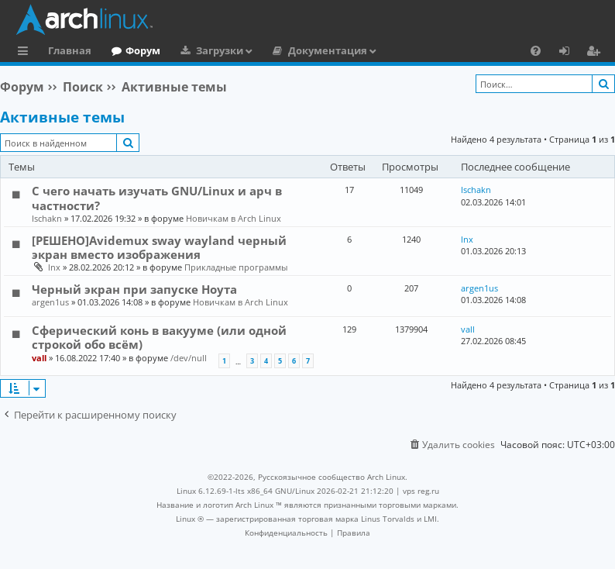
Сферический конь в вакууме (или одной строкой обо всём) (159, 337)
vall (39, 358)
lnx (54, 267)
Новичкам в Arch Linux (233, 218)
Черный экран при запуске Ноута (134, 289)
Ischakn (47, 218)
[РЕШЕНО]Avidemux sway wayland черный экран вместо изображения (159, 247)
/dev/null (188, 358)
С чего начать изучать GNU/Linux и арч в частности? (157, 197)
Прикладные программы (235, 267)
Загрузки (219, 50)
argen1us (50, 302)
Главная (69, 50)
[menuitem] (536, 50)
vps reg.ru (421, 490)
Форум (142, 50)
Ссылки (26, 52)
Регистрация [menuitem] (596, 52)
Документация (327, 50)
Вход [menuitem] (569, 52)
